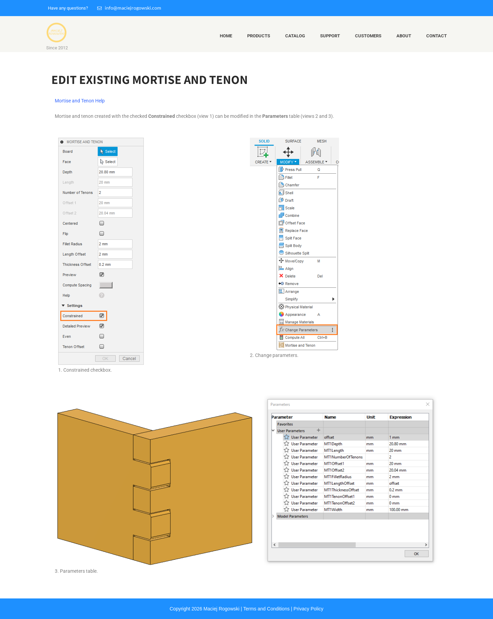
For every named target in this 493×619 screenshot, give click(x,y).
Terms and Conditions (266, 608)
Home (226, 35)
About (403, 35)
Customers (368, 35)
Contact (436, 35)
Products (258, 35)
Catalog (295, 35)
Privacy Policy (308, 608)
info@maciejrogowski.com (129, 8)
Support (330, 35)
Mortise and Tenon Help (80, 100)
